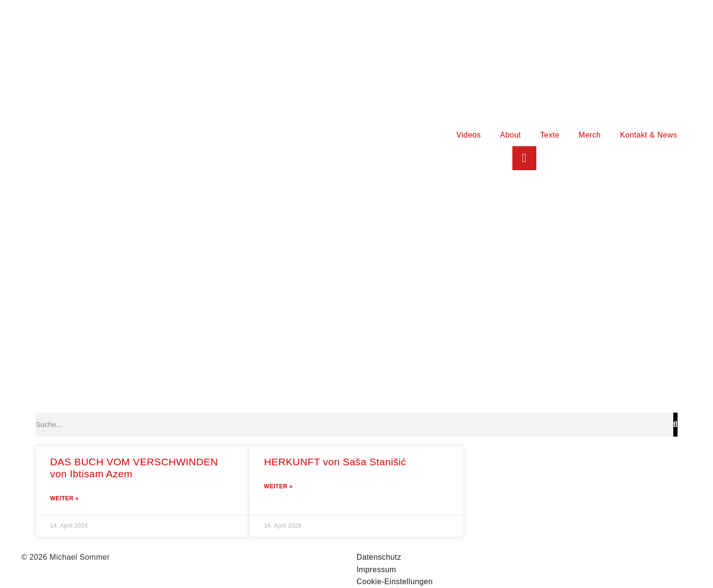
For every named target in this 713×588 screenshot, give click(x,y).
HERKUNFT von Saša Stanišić (335, 461)
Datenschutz (379, 557)
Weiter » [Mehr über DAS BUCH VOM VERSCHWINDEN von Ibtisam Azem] (64, 498)
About (510, 135)
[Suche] (675, 425)
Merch (589, 135)
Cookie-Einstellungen (395, 581)
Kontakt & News (648, 135)
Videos (468, 135)
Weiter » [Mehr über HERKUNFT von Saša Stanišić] (278, 486)
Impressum (376, 569)
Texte (549, 135)
